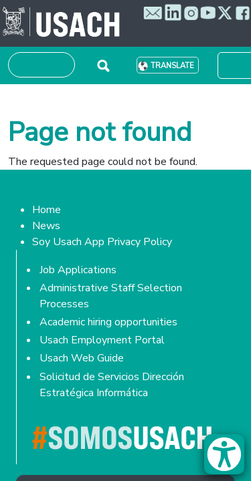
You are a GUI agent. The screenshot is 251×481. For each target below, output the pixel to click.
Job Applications (77, 270)
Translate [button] (172, 66)
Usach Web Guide (81, 358)
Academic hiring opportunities (108, 322)
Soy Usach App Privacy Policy (102, 241)
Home (46, 209)
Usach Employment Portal (102, 340)
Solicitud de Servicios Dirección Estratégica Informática (111, 384)
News (46, 225)
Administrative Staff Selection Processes (110, 296)
